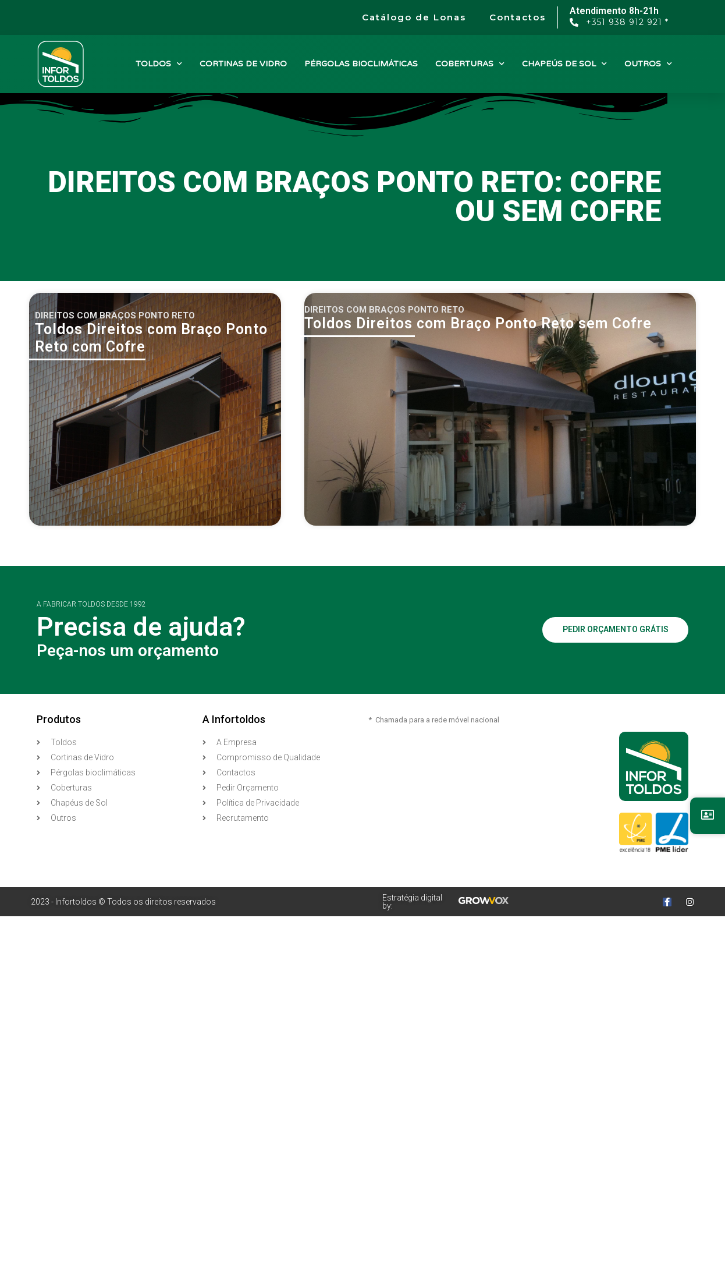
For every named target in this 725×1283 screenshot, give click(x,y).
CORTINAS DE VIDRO (243, 64)
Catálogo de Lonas (414, 17)
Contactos (517, 17)
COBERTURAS (469, 64)
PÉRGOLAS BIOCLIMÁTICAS (361, 64)
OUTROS (648, 64)
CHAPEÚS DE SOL (564, 64)
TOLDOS (159, 64)
